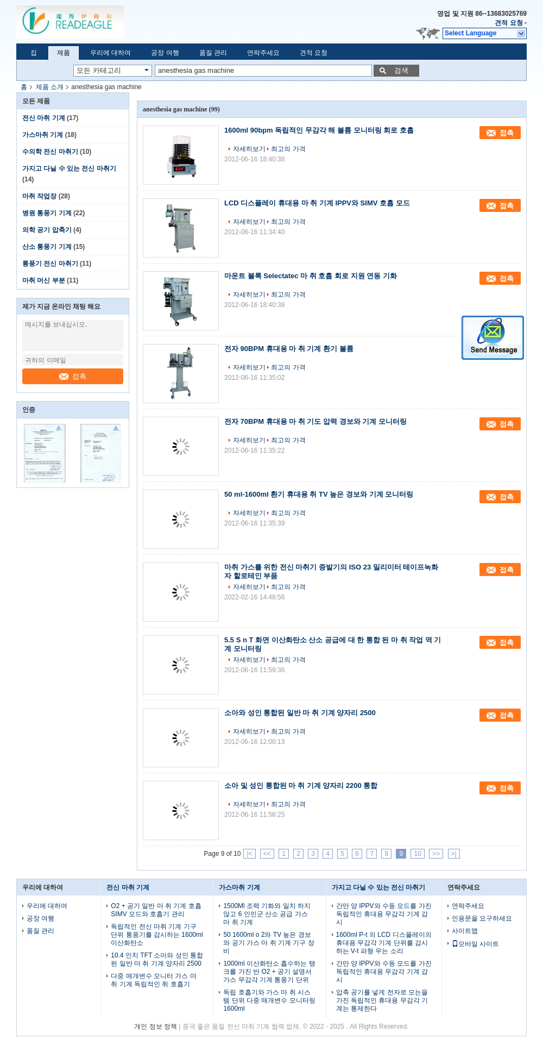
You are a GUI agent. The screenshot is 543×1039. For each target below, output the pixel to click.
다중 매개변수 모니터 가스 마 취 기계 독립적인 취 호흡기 (153, 980)
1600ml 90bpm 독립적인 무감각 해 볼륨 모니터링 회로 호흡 (319, 130)
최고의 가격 (288, 149)
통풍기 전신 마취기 (50, 263)
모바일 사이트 (475, 944)
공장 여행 (165, 53)
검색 (401, 70)
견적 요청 (508, 23)
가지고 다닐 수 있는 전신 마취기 (69, 168)
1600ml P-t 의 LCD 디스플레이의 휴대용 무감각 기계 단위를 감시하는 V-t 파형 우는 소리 (384, 943)
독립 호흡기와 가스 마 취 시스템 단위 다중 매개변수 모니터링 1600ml (269, 1000)
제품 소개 (50, 87)
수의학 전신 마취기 (50, 151)
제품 (63, 53)
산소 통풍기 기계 (47, 247)
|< (249, 854)
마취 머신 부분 (43, 280)
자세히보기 (249, 149)
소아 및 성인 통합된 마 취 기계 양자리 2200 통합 (300, 785)
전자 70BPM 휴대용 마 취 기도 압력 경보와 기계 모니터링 (315, 421)
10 (417, 854)
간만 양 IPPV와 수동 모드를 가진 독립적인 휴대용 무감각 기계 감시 (384, 914)
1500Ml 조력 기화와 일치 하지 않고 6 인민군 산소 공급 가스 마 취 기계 (267, 914)
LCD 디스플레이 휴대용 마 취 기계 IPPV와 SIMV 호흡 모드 (317, 203)
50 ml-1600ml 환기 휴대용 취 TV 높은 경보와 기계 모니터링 (318, 494)
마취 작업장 (39, 196)
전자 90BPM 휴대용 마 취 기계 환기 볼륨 (288, 349)
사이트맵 (465, 931)
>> (436, 854)
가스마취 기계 (42, 135)
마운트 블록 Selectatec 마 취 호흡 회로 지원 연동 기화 (310, 276)
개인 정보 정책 (155, 1026)
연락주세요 (263, 53)
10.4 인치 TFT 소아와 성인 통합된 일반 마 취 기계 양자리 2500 (157, 959)
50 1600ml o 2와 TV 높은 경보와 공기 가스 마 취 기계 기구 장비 (268, 943)
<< (267, 854)
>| (454, 854)
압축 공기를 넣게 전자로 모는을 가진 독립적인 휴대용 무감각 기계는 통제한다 (382, 1000)
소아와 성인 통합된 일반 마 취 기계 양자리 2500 (300, 713)
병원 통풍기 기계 (47, 213)
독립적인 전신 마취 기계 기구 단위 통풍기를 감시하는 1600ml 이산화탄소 (157, 935)
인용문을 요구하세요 (482, 918)
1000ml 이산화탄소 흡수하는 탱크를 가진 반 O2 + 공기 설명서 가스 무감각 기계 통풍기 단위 (269, 972)
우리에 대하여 (110, 53)
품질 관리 (213, 53)
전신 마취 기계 (43, 118)
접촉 (72, 376)
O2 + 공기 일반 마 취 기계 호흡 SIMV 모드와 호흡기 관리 (156, 910)
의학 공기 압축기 (47, 230)
